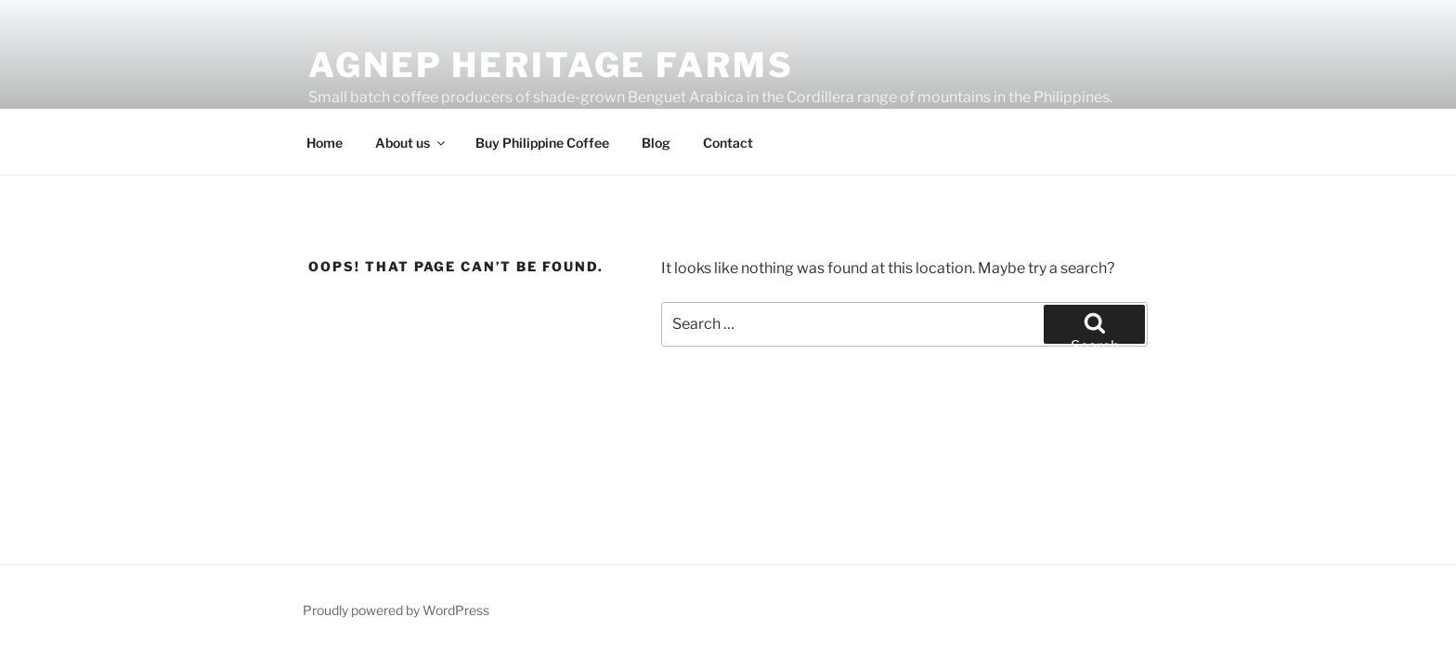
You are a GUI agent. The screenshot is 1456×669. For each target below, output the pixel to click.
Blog (656, 143)
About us (411, 143)
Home (324, 143)
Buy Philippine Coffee (542, 143)
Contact (728, 143)
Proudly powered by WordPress (396, 610)
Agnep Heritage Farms (551, 65)
